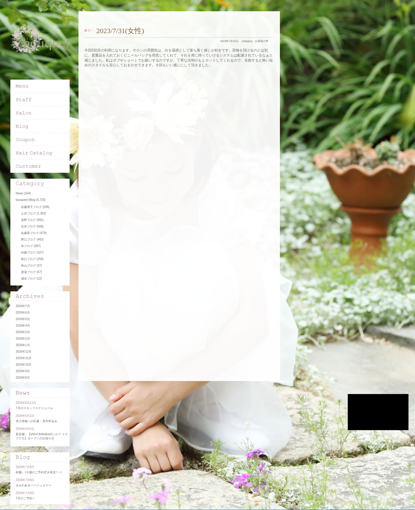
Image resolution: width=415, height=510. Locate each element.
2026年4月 (23, 325)
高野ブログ (28, 220)
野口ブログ (28, 239)
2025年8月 (23, 377)
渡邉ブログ (28, 272)
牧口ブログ (28, 259)
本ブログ (27, 246)
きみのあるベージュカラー (33, 485)
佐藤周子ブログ (31, 207)
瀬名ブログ (28, 278)
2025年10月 (23, 364)
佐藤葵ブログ (30, 233)
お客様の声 (261, 41)
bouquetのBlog (25, 199)
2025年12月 (23, 351)
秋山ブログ (28, 265)
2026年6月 (23, 312)
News (19, 193)
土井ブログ (28, 213)
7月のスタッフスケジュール (34, 408)
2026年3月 (23, 332)
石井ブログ (28, 226)
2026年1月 (23, 345)
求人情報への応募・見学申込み (36, 421)
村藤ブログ (28, 252)
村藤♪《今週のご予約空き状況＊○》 (39, 472)
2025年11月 (23, 358)
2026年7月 (23, 306)
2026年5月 (23, 319)
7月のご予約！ (25, 498)
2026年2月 (23, 338)
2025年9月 (23, 371)
